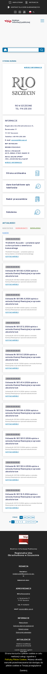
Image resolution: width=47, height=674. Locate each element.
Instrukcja (31, 2)
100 (33, 517)
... (24, 522)
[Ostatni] (37, 521)
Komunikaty (22, 228)
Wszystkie (8, 228)
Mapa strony (16, 2)
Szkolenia (35, 228)
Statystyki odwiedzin (23, 632)
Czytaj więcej (12, 256)
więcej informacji (33, 67)
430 (33, 522)
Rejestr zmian (23, 629)
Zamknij (23, 670)
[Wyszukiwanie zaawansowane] (23, 50)
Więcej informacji (13, 162)
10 (21, 517)
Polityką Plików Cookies (16, 659)
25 (25, 517)
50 (29, 517)
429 (28, 522)
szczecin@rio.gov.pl (19, 140)
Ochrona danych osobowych (23, 626)
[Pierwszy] (10, 521)
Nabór (6, 233)
